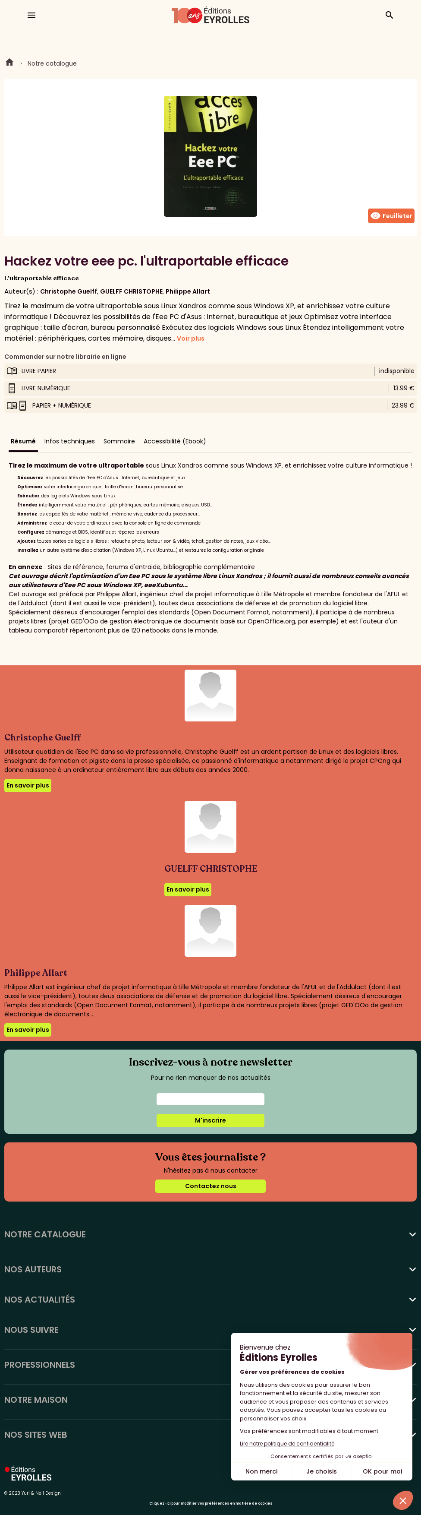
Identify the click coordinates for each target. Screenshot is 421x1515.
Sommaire (119, 441)
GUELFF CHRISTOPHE (131, 291)
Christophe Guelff (68, 291)
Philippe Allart (188, 291)
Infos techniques (69, 441)
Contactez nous (210, 1186)
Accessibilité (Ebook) (175, 441)
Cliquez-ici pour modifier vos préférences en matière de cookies (210, 1503)
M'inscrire (210, 1120)
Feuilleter (391, 216)
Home (9, 63)
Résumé (23, 441)
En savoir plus (27, 785)
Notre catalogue (52, 63)
